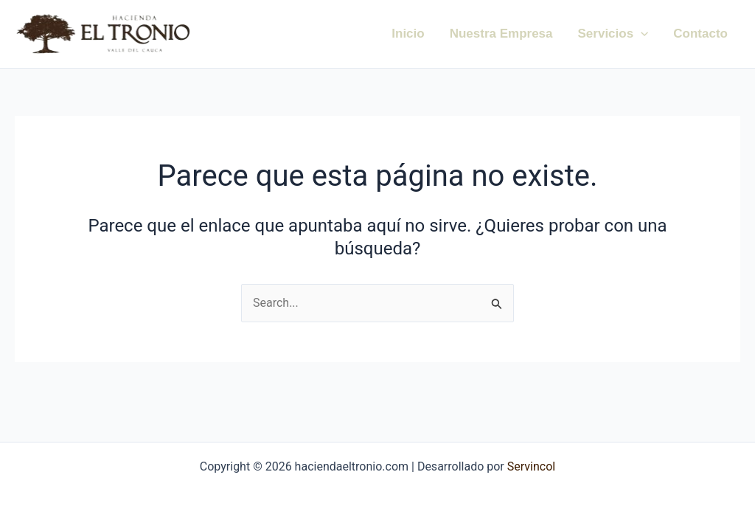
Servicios (613, 33)
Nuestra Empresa (501, 34)
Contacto (700, 34)
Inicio (408, 34)
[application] (640, 33)
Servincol (529, 466)
